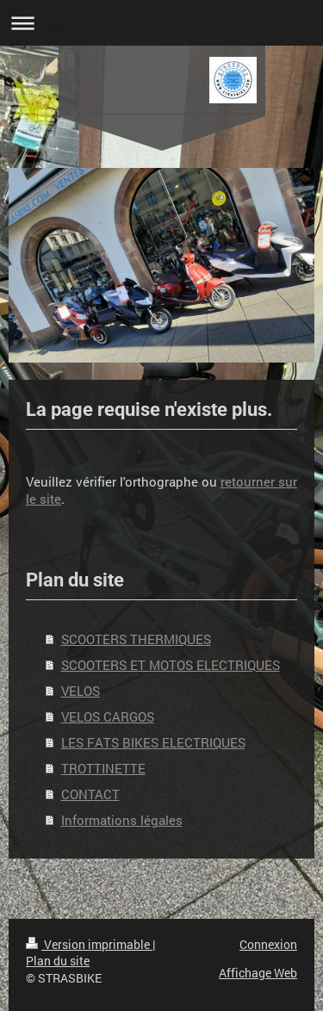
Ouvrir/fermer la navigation (161, 22)
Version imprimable (89, 944)
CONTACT (90, 794)
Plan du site (58, 960)
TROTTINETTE (103, 768)
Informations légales (122, 819)
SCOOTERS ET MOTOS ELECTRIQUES (170, 664)
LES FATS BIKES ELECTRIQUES (153, 742)
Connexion (268, 944)
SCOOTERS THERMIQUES (136, 639)
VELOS (80, 690)
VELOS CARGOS (107, 716)
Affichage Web (258, 972)
